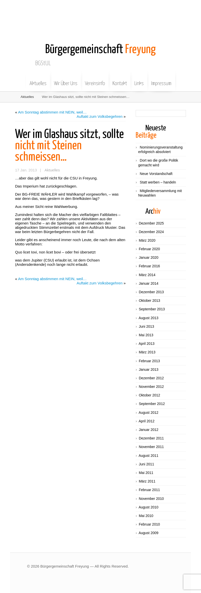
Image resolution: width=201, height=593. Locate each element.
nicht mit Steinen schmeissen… (69, 146)
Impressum (161, 79)
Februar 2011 (149, 490)
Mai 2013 (146, 335)
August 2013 (149, 318)
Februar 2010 (149, 524)
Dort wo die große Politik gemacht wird (158, 162)
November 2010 (151, 499)
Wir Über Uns (65, 79)
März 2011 (147, 481)
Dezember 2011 (151, 438)
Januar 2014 (148, 283)
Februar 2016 (149, 266)
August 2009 (149, 533)
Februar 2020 (149, 249)
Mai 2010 (146, 516)
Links (139, 79)
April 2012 (147, 421)
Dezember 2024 (151, 232)
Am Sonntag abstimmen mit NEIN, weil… (52, 112)
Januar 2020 (148, 257)
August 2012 (149, 413)
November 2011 (151, 447)
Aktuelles (38, 79)
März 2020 (147, 240)
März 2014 (147, 275)
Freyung (100, 50)
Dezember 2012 (151, 378)
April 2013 (147, 344)
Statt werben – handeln (158, 182)
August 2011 (149, 456)
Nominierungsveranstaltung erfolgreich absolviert (160, 149)
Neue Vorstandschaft (156, 174)
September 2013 (152, 309)
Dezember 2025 (151, 223)
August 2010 (149, 507)
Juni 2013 (146, 326)
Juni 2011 (146, 464)
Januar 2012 (148, 430)
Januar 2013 (148, 369)
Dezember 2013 (151, 292)
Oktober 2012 (149, 395)
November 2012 (151, 387)
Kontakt (120, 79)
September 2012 (152, 404)
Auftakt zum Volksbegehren (100, 116)
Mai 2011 (146, 473)
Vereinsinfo (95, 79)
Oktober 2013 (149, 301)
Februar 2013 (149, 361)
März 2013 (147, 352)
